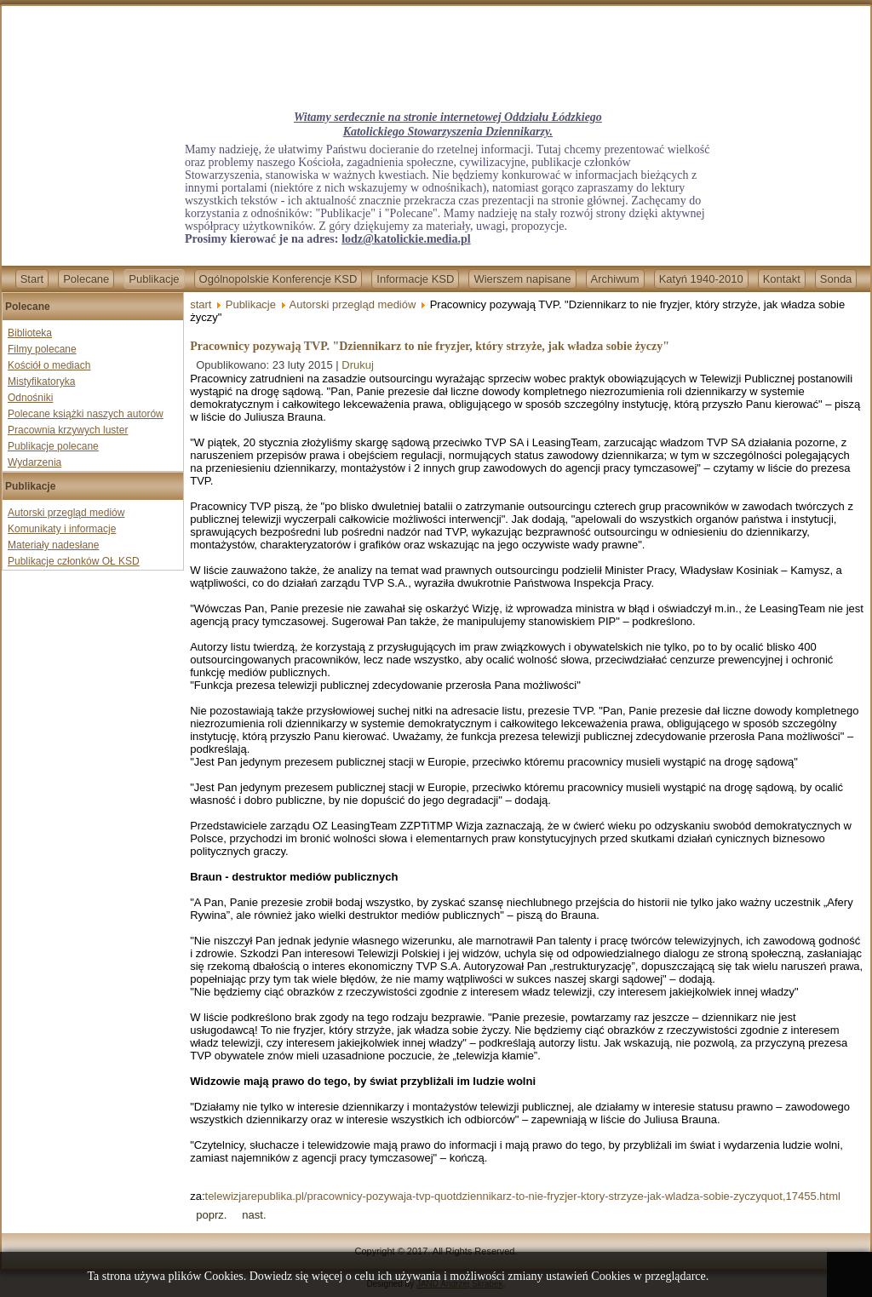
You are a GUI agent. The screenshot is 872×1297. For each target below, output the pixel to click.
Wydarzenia (34, 462)
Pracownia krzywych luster (68, 430)
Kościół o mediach (49, 365)
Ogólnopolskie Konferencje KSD (278, 279)
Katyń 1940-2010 (701, 279)
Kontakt (781, 279)
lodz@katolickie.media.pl (405, 238)
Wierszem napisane (522, 279)
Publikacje (154, 279)
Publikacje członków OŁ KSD (74, 561)
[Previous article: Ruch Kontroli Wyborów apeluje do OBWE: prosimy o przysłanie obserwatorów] (211, 1214)
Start (31, 279)
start (200, 304)
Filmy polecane (42, 349)
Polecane (86, 279)
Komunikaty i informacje (62, 529)
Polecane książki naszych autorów (86, 414)
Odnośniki (30, 398)
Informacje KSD (415, 279)
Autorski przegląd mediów (66, 513)
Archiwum (615, 279)
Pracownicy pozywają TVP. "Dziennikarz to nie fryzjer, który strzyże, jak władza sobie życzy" (429, 346)
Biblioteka (30, 333)
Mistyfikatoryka (41, 381)
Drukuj (357, 365)
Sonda (836, 279)
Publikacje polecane (53, 446)
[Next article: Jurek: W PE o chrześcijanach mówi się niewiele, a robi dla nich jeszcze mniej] (254, 1214)
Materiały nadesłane (53, 545)
